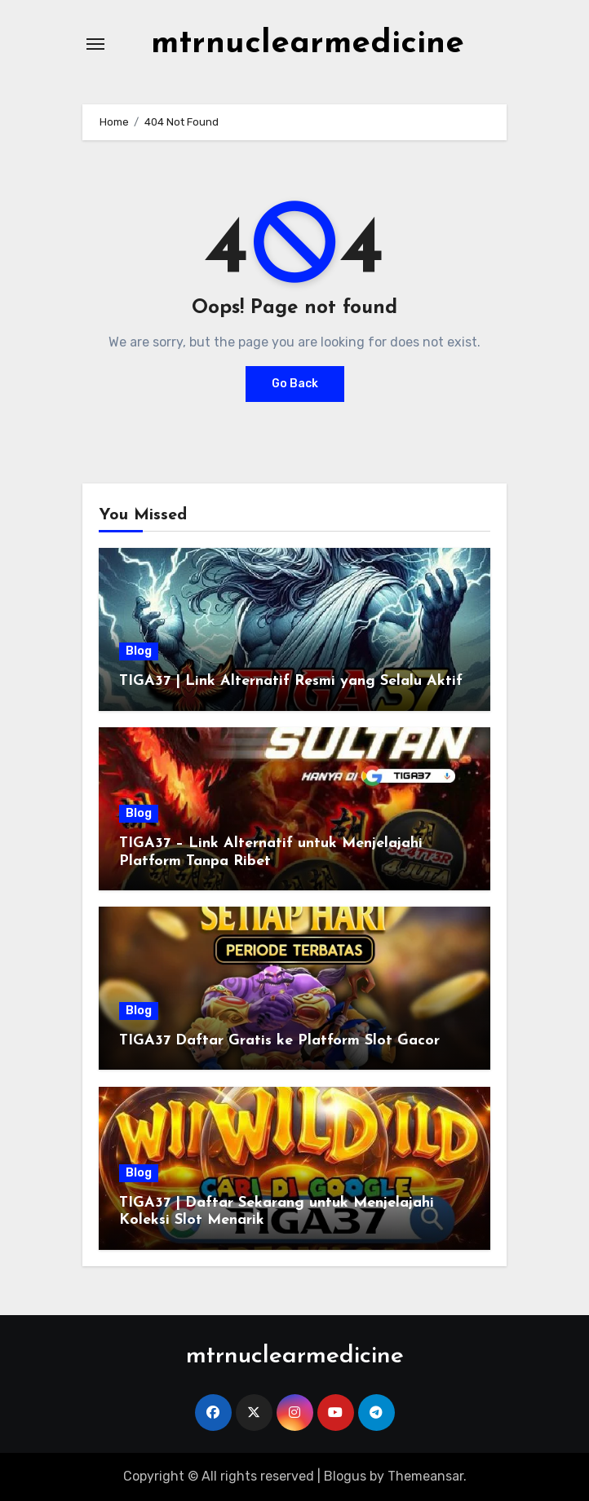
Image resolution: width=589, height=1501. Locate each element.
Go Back (295, 384)
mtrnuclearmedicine (307, 44)
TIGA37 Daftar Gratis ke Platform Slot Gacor (279, 1040)
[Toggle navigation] (95, 44)
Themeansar (425, 1476)
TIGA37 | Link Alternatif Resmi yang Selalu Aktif (291, 681)
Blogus (345, 1476)
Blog (139, 651)
